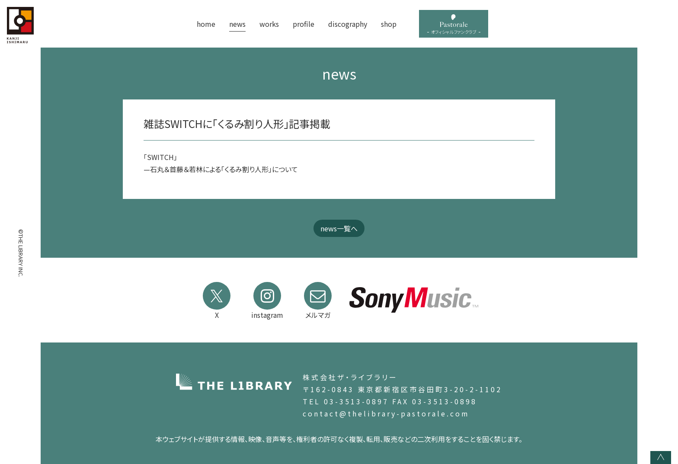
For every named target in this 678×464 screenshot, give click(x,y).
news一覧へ (339, 228)
